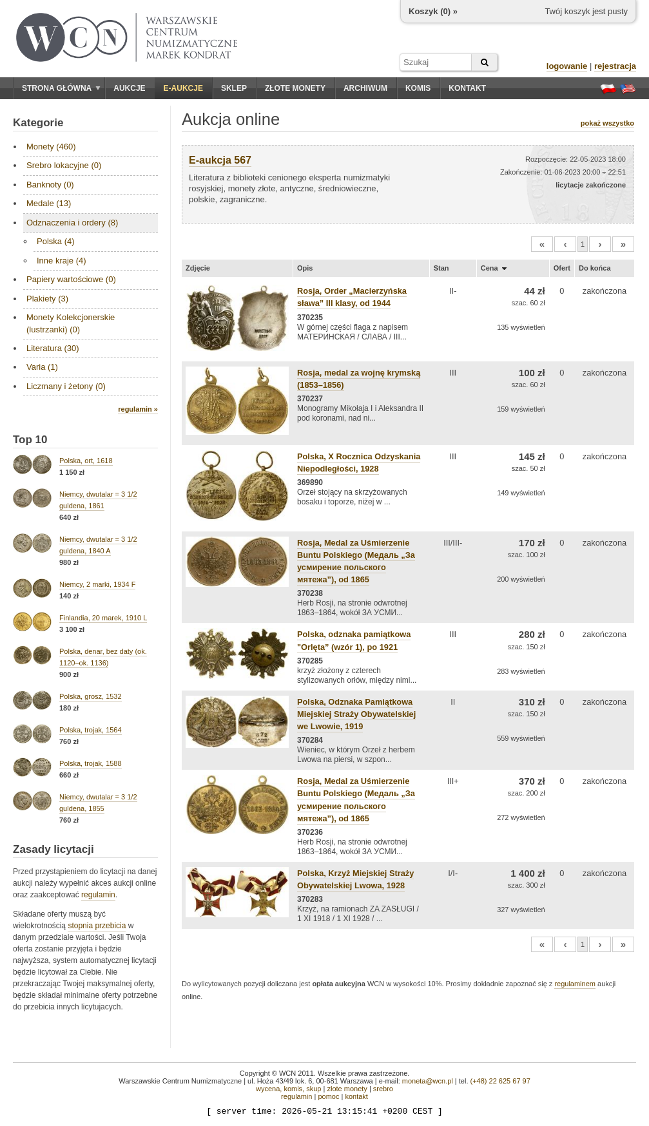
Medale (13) (48, 203)
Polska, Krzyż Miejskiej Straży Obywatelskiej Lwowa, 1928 (355, 879)
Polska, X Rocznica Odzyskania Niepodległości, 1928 (358, 462)
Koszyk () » (433, 11)
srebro (383, 1089)
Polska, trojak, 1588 (90, 763)
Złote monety (295, 88)
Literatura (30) (52, 348)
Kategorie (38, 123)
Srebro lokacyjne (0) (63, 165)
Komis (418, 88)
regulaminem (575, 984)
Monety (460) (51, 146)
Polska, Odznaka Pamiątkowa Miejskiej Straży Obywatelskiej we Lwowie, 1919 (356, 714)
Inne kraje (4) (61, 260)
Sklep (234, 88)
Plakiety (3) (47, 298)
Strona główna (61, 88)
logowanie (567, 66)
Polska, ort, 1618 (86, 460)
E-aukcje (183, 88)
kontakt (356, 1096)
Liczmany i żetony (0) (66, 386)
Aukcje (129, 88)
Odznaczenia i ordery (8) (72, 222)
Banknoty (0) (50, 184)
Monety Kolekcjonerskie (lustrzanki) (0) (70, 323)
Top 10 (30, 440)
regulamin (98, 894)
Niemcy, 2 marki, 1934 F (97, 584)
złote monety (347, 1089)
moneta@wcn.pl (427, 1081)
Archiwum (365, 88)
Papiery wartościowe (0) (71, 279)
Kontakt (467, 88)
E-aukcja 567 (220, 160)
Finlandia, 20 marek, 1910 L (103, 618)
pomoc (328, 1096)
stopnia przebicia (97, 925)
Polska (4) (56, 241)
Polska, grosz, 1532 (90, 696)
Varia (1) (42, 367)
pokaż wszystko (607, 123)
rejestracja (615, 66)
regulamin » (138, 409)
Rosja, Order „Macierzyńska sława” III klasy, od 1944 (352, 297)
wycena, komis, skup (288, 1089)
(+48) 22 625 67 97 (500, 1081)
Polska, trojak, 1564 (90, 730)
